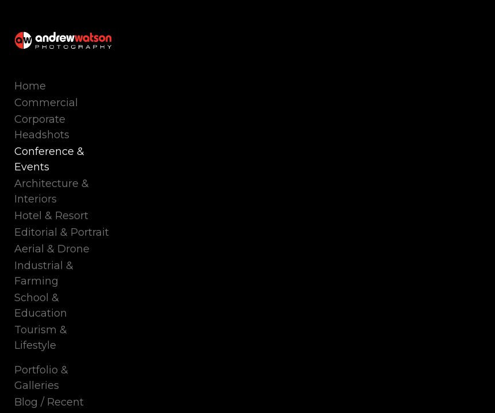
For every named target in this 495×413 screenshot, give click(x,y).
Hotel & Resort (51, 215)
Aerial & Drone (51, 249)
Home (30, 86)
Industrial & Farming (43, 273)
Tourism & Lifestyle (40, 338)
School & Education (40, 305)
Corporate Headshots (41, 127)
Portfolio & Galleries (41, 378)
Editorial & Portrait (61, 232)
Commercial (46, 102)
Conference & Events (49, 159)
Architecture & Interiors (51, 191)
